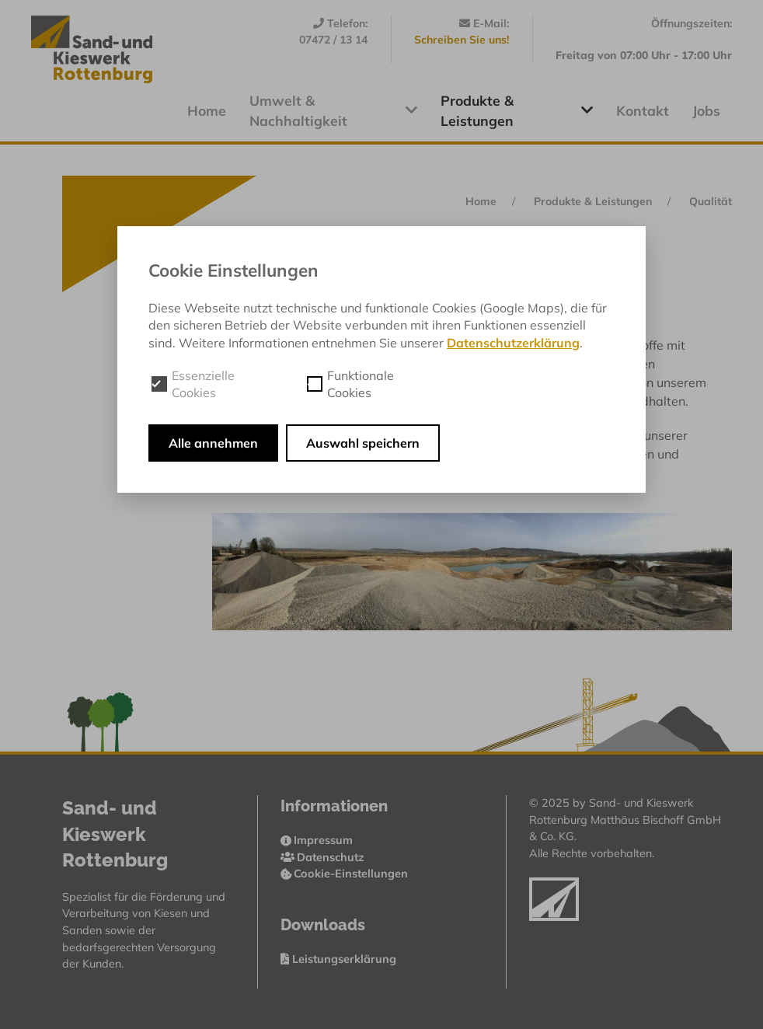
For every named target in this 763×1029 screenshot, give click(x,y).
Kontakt (642, 110)
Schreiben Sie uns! (461, 40)
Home (206, 110)
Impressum (317, 840)
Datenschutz (322, 857)
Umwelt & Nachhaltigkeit (333, 110)
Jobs (706, 110)
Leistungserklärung (338, 959)
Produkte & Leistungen (517, 110)
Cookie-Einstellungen (344, 874)
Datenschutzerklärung (513, 343)
